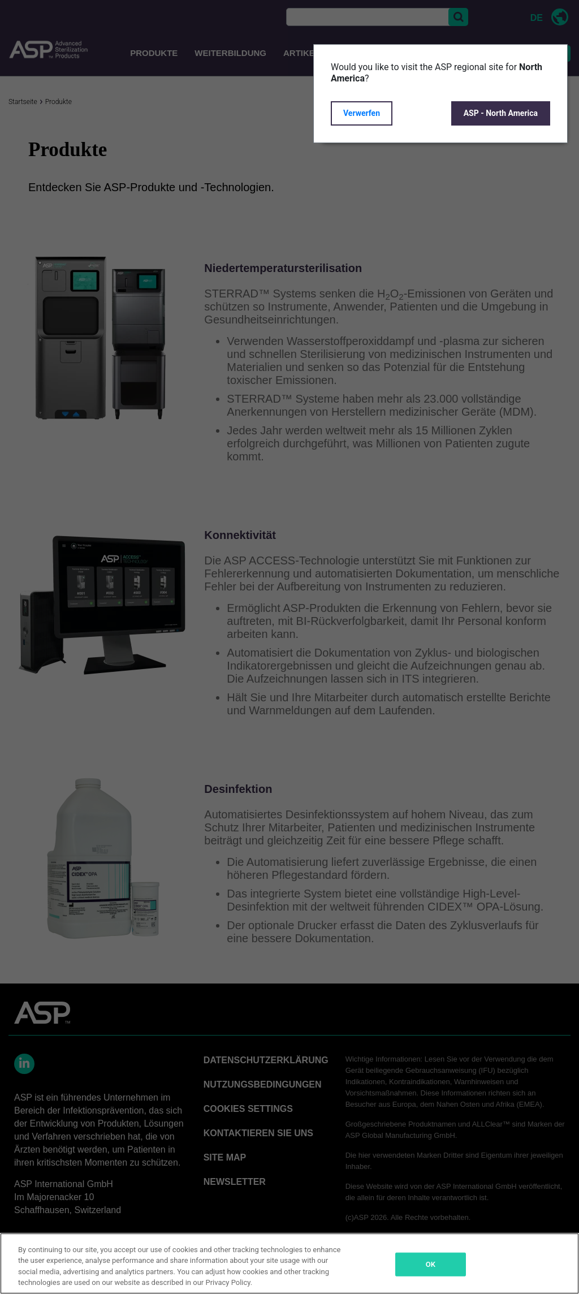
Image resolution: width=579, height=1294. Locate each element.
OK (430, 1264)
